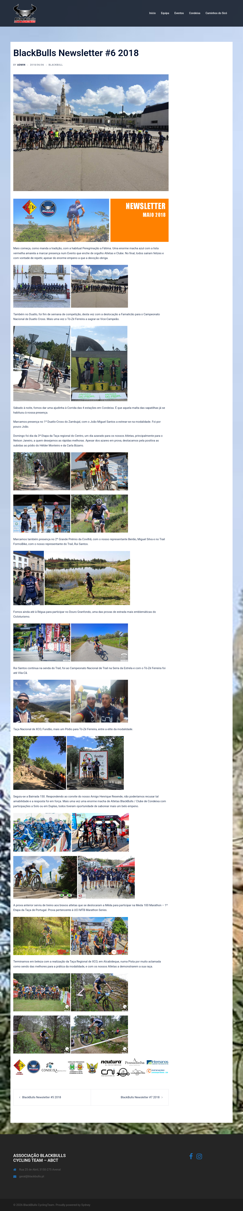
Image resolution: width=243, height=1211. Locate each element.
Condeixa (194, 13)
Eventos (179, 13)
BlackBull (56, 65)
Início (152, 13)
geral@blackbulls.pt (31, 1176)
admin (21, 65)
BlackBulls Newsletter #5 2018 (41, 1097)
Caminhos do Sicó (216, 13)
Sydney (85, 1205)
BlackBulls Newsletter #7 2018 (140, 1097)
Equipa (165, 13)
